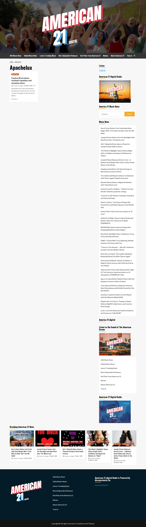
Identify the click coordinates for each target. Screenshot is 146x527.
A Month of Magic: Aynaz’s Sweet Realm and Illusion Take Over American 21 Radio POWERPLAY (117, 220)
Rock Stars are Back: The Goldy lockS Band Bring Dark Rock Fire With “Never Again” (116, 255)
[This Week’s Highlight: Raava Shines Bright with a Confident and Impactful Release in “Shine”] (99, 438)
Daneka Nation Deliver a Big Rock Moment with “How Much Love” (116, 183)
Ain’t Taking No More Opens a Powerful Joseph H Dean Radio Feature (115, 145)
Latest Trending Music (48, 55)
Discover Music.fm (101, 485)
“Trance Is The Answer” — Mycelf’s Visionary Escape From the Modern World (117, 248)
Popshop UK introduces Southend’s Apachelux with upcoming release (21, 80)
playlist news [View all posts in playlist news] (23, 441)
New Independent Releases (68, 55)
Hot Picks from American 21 (90, 55)
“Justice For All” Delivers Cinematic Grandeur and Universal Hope (117, 197)
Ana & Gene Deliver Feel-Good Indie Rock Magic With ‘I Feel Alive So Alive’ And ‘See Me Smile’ (117, 130)
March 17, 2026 (93, 460)
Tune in (129, 55)
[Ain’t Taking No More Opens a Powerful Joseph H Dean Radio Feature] (73, 438)
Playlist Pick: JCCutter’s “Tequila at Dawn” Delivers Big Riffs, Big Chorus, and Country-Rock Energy (117, 303)
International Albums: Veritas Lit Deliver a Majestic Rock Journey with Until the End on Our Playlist (117, 263)
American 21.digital (18, 85)
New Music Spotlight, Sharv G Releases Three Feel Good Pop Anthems (117, 235)
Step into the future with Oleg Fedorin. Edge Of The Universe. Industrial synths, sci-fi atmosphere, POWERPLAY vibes (117, 272)
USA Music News (15, 55)
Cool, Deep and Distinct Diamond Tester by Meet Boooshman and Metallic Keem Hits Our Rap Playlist (117, 288)
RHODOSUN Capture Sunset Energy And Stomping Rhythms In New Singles (116, 228)
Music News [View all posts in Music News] (15, 74)
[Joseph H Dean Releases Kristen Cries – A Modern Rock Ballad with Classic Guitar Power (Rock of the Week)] (124, 438)
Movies (105, 55)
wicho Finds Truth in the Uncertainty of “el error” (116, 213)
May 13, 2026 (54, 456)
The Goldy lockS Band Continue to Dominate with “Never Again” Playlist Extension (117, 177)
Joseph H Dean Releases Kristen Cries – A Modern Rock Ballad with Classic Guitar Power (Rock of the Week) (118, 162)
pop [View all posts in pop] (29, 441)
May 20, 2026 (28, 458)
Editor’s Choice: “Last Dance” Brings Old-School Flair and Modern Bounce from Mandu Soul (117, 204)
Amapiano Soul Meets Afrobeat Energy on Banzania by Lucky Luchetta (116, 170)
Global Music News (30, 55)
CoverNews (79, 524)
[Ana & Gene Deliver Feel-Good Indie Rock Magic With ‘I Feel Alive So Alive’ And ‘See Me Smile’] (22, 438)
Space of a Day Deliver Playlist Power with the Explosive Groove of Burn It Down (118, 280)
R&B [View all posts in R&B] (90, 444)
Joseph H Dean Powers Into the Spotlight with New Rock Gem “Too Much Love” (118, 138)
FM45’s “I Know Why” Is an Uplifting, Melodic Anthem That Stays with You (117, 242)
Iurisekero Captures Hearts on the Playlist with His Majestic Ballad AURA (116, 296)
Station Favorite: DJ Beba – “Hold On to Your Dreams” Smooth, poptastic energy (117, 190)
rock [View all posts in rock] (13, 444)
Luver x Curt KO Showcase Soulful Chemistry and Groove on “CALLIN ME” (117, 312)
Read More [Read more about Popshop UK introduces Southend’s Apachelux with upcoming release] (14, 99)
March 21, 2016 (28, 86)
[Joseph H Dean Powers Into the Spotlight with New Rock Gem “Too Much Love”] (47, 438)
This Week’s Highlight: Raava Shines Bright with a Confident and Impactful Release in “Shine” (116, 153)
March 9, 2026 (119, 462)
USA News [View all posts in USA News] (65, 444)
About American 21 (117, 55)
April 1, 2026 (79, 456)
